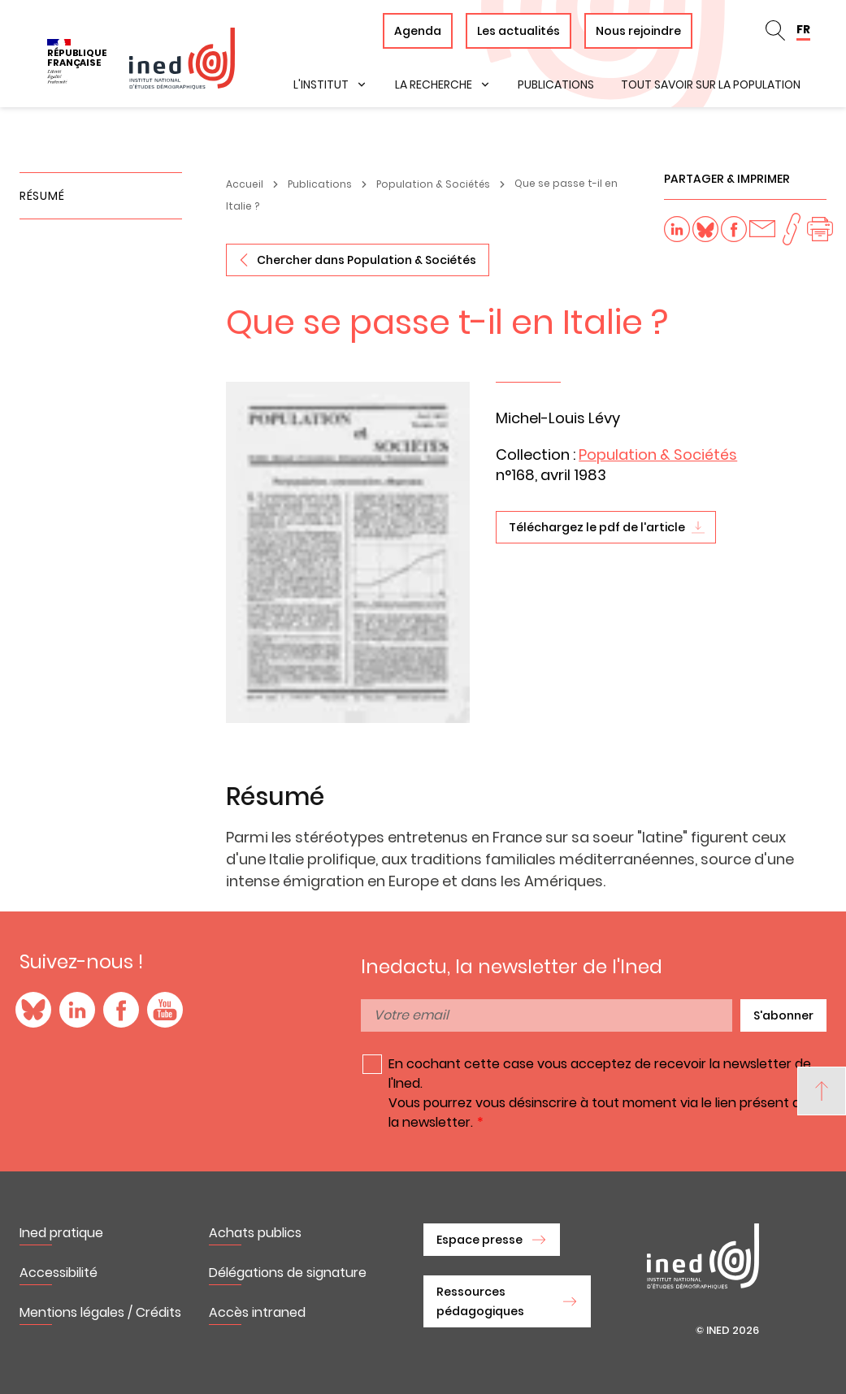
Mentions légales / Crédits (100, 1312)
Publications (556, 84)
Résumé (42, 196)
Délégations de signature (288, 1272)
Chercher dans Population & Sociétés (366, 260)
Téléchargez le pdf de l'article (597, 527)
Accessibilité (59, 1272)
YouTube (165, 1009)
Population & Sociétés (433, 184)
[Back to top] (821, 1091)
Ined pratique (61, 1232)
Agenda (417, 31)
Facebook (121, 1009)
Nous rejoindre (638, 31)
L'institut (321, 84)
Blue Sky (33, 1009)
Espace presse (479, 1240)
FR (803, 29)
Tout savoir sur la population (710, 84)
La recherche (433, 84)
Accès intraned (257, 1312)
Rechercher (775, 31)
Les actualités (518, 31)
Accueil (244, 184)
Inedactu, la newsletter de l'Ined (511, 967)
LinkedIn (77, 1009)
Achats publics (255, 1232)
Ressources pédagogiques (480, 1301)
